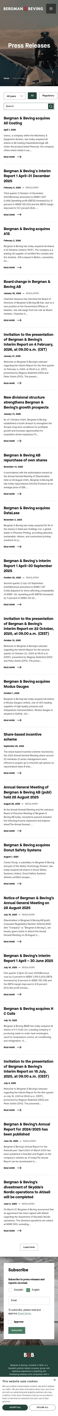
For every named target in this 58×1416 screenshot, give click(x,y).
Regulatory (48, 95)
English (36, 1290)
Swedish (18, 1290)
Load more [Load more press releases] (29, 1247)
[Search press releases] (29, 106)
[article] (29, 140)
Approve (19, 1322)
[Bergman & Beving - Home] (29, 1355)
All (32, 95)
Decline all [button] (42, 1407)
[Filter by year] (14, 96)
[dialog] (29, 1396)
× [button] (54, 1380)
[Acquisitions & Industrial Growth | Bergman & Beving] (23, 8)
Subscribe (16, 1330)
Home (6, 78)
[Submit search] (51, 106)
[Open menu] (51, 9)
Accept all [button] (15, 1407)
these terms (24, 1313)
